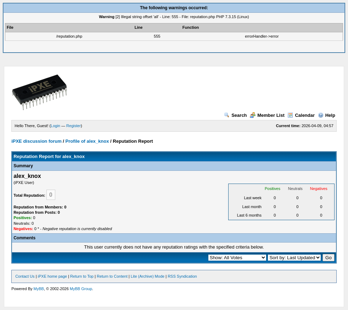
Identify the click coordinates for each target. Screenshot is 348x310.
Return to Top (82, 276)
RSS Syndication (182, 276)
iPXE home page (52, 276)
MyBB (39, 289)
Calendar (301, 115)
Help (326, 115)
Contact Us (24, 276)
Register (73, 126)
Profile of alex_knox (87, 141)
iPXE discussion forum (36, 141)
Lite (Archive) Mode (147, 276)
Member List (267, 115)
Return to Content (112, 276)
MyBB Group (81, 289)
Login (55, 126)
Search (235, 115)
